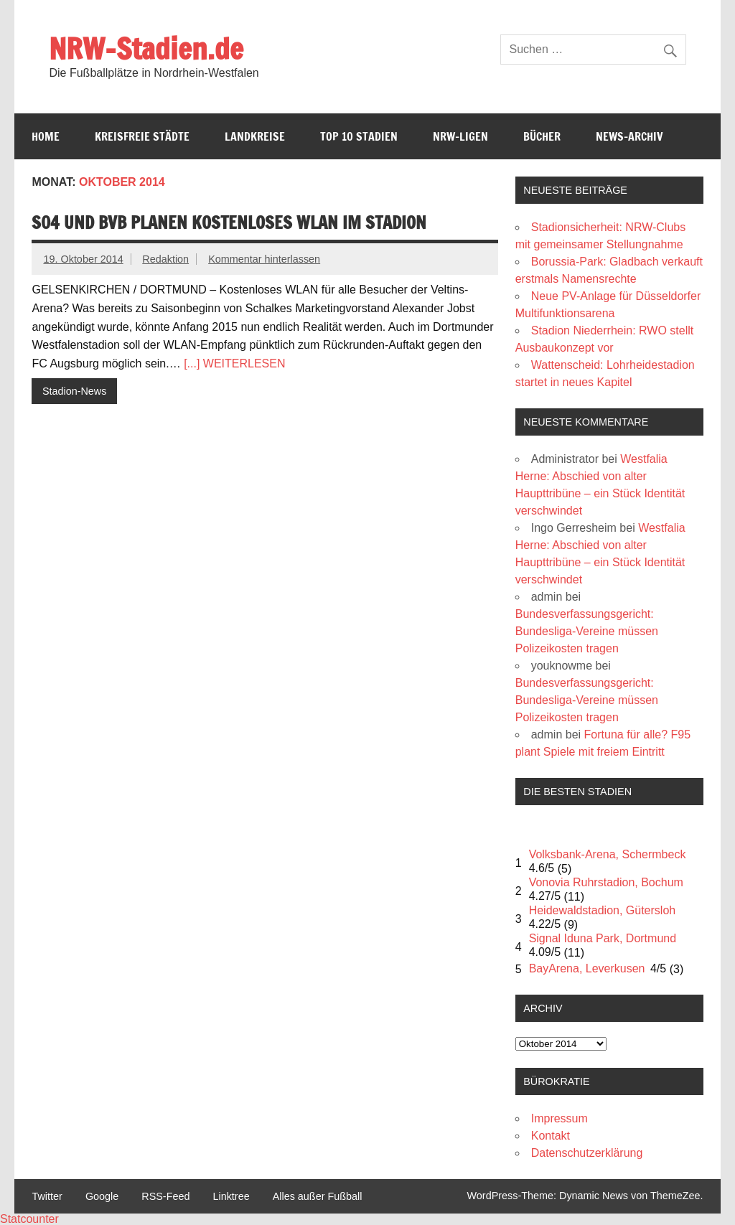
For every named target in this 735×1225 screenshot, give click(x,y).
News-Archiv (629, 136)
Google (101, 1196)
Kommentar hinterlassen (264, 259)
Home (46, 136)
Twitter (47, 1196)
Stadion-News (74, 391)
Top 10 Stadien (359, 136)
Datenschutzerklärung (587, 1153)
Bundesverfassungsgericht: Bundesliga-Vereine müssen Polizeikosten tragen (586, 631)
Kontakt (550, 1136)
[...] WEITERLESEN (234, 363)
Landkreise (255, 136)
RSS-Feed (165, 1196)
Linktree (230, 1196)
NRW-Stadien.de (146, 48)
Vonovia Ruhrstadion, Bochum (606, 882)
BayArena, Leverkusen (587, 968)
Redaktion (165, 259)
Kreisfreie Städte (142, 136)
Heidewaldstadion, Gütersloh (602, 910)
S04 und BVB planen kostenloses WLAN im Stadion (229, 222)
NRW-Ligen (460, 136)
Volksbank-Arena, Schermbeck (607, 854)
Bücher (542, 136)
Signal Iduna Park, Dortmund (602, 938)
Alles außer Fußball (317, 1196)
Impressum (559, 1118)
